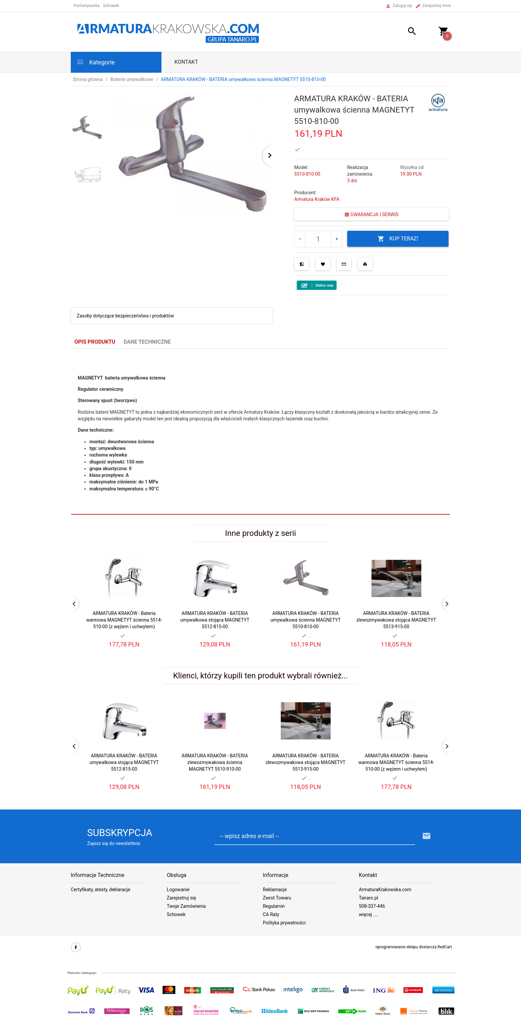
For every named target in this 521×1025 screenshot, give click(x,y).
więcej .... (368, 914)
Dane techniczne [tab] (147, 342)
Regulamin (274, 906)
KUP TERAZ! (397, 238)
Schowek (176, 914)
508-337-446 (372, 906)
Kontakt (186, 62)
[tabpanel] (260, 432)
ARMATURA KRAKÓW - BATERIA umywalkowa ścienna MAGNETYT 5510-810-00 (305, 620)
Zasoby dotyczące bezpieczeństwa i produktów (125, 315)
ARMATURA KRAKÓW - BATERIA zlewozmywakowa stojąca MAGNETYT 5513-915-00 (396, 620)
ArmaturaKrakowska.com (385, 889)
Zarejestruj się (181, 897)
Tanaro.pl (368, 897)
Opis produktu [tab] (94, 342)
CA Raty (271, 914)
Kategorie (95, 62)
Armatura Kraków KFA (316, 199)
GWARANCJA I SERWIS (371, 214)
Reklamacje (275, 889)
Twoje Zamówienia (186, 906)
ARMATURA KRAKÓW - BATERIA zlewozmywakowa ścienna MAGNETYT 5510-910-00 (215, 762)
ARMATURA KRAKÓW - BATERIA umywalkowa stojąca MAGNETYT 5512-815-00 (214, 620)
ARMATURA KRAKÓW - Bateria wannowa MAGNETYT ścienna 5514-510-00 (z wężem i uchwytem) (124, 620)
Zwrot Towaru (277, 897)
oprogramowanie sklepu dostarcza (406, 947)
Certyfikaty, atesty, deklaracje (100, 889)
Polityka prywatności (284, 922)
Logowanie (178, 889)
